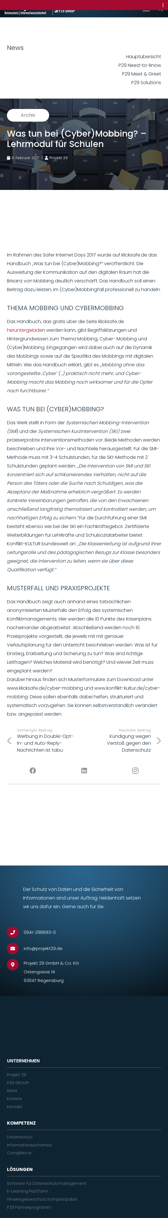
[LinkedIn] (84, 771)
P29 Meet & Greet (141, 74)
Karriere (14, 1099)
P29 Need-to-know (140, 65)
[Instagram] (135, 771)
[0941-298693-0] (15, 932)
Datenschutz (19, 1137)
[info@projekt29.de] (15, 948)
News (12, 1090)
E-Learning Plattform (27, 1191)
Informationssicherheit (29, 1145)
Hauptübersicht (143, 56)
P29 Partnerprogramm (29, 1207)
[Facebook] (32, 771)
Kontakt (14, 1107)
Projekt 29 (16, 1075)
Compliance (19, 1153)
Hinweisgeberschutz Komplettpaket (42, 1199)
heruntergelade (24, 330)
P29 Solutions (146, 82)
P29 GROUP (18, 1083)
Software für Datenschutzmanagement (46, 1183)
